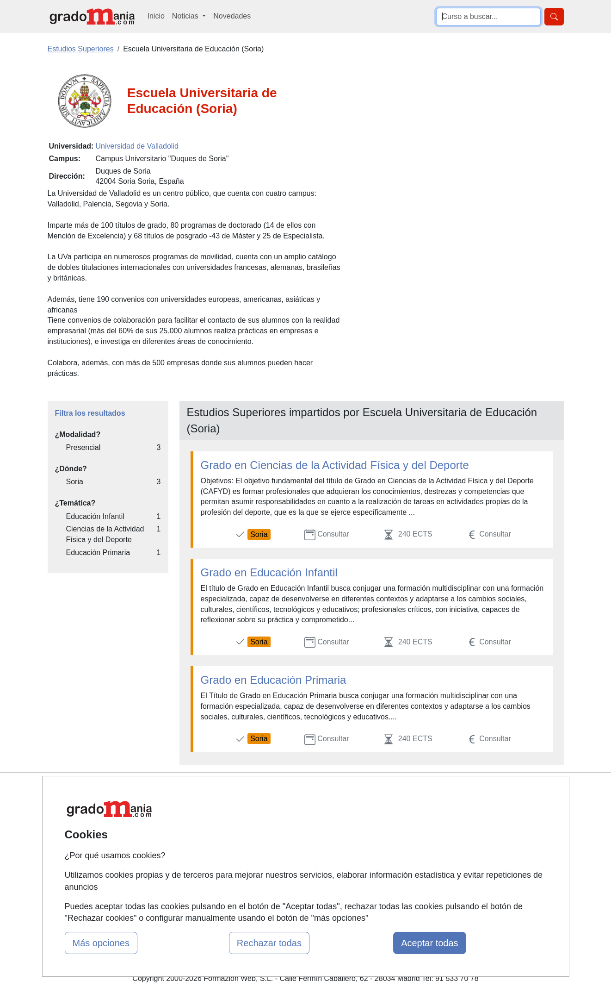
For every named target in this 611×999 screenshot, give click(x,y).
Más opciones (101, 943)
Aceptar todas (429, 943)
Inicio (156, 16)
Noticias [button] (186, 16)
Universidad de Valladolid (136, 146)
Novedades (232, 16)
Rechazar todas (269, 943)
